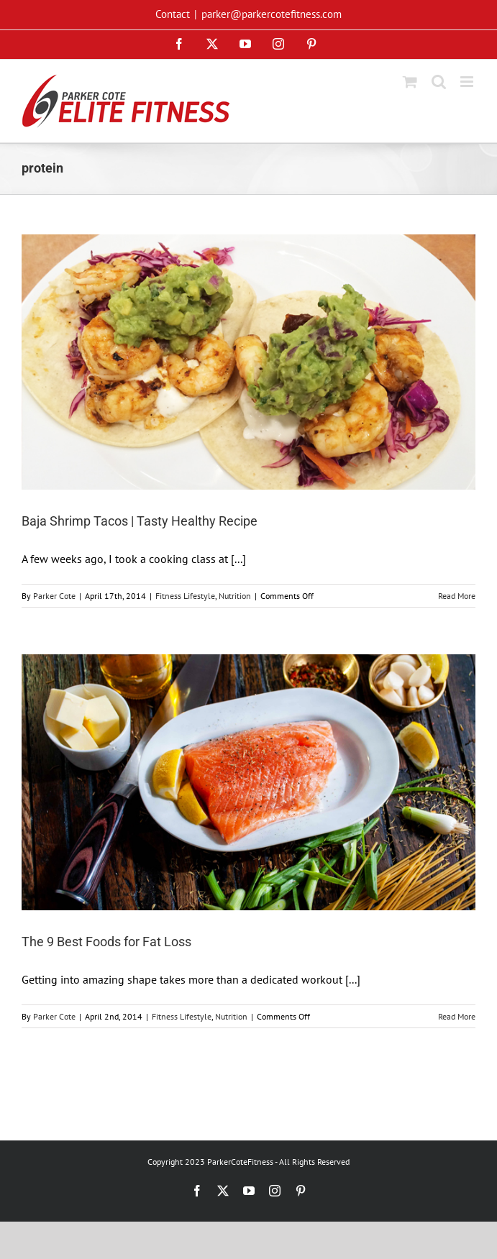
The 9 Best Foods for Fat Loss (106, 941)
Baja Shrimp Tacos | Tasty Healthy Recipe (139, 520)
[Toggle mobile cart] (410, 81)
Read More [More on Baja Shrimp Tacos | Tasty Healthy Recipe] (456, 595)
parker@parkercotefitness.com (271, 14)
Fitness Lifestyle (185, 595)
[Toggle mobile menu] (467, 81)
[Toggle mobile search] (439, 81)
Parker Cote (54, 595)
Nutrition (235, 595)
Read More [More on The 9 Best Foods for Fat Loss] (456, 1016)
